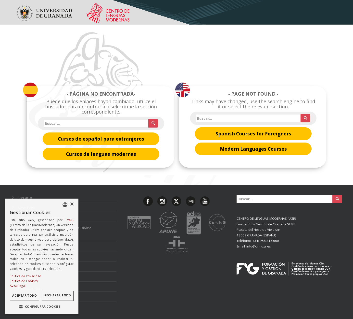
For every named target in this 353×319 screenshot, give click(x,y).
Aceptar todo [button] (24, 295)
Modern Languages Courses (253, 148)
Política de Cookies (24, 281)
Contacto (24, 197)
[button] (42, 306)
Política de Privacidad (25, 276)
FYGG (70, 220)
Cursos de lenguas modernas (101, 154)
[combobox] (65, 204)
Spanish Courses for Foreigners (253, 133)
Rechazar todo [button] (57, 295)
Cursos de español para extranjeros (101, 138)
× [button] (72, 204)
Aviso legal (17, 286)
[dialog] (41, 256)
